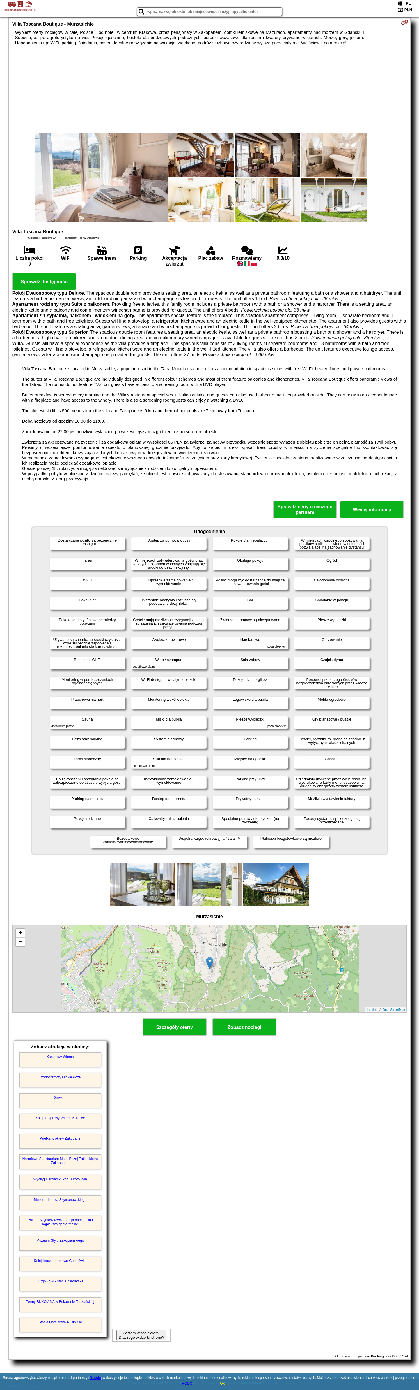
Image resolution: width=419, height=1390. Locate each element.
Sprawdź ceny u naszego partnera (304, 509)
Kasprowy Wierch (60, 1057)
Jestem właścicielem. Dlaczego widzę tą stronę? (141, 1335)
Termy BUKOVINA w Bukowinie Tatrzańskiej (60, 1302)
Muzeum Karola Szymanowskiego (60, 1200)
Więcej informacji (372, 509)
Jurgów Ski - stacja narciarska (60, 1281)
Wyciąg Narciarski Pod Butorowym (60, 1179)
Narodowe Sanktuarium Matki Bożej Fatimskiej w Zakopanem (60, 1161)
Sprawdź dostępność (44, 281)
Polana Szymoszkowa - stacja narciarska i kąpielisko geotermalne (60, 1222)
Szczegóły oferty (174, 1027)
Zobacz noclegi (244, 1027)
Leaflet (372, 1009)
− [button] (20, 942)
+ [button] (20, 933)
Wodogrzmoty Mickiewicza (60, 1077)
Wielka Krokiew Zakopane (60, 1138)
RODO (187, 1384)
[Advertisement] (209, 89)
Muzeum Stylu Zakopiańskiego (60, 1240)
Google (95, 1378)
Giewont (60, 1098)
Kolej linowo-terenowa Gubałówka (60, 1261)
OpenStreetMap (394, 1009)
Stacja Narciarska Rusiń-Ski (60, 1322)
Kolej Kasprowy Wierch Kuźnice (60, 1118)
